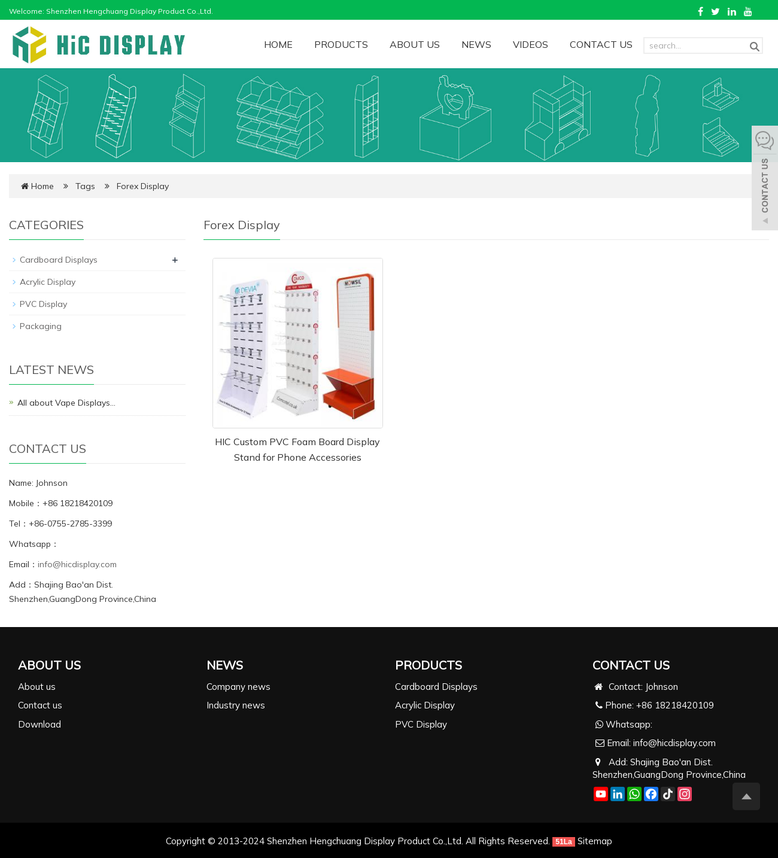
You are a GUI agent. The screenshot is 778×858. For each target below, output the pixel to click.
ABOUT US (415, 44)
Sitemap (595, 841)
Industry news (235, 705)
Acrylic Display (47, 281)
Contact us (40, 705)
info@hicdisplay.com (77, 564)
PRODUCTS (341, 44)
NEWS (476, 44)
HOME (278, 44)
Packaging (41, 326)
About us (37, 686)
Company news (238, 686)
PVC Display (43, 304)
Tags (86, 186)
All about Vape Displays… (66, 402)
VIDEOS (530, 44)
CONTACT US (601, 44)
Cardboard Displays (59, 259)
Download (39, 724)
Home (42, 186)
